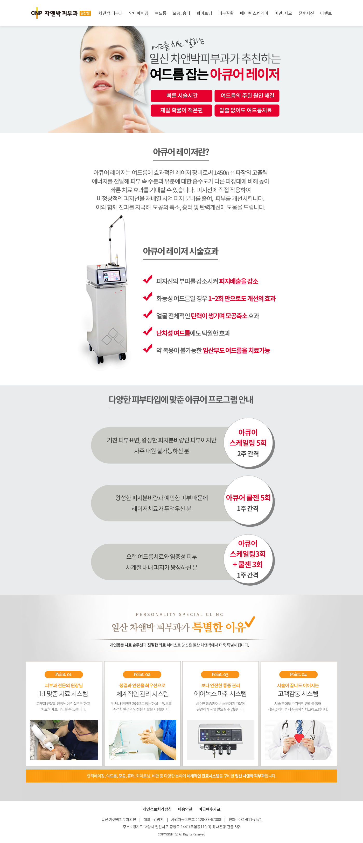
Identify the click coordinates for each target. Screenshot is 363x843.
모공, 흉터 (181, 13)
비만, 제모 (283, 13)
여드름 (160, 13)
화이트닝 (204, 13)
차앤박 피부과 (111, 13)
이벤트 (326, 13)
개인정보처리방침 (157, 809)
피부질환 (226, 13)
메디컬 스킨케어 (254, 13)
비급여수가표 (209, 809)
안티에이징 (139, 13)
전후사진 (306, 13)
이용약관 (185, 809)
